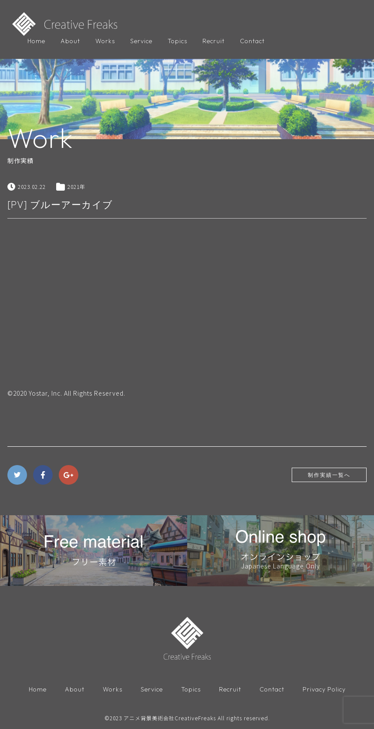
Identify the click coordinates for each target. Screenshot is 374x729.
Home (36, 41)
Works (105, 41)
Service (141, 41)
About (70, 41)
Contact (252, 41)
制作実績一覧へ (329, 475)
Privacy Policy (324, 689)
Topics (177, 41)
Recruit (213, 41)
